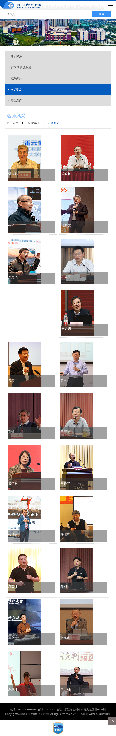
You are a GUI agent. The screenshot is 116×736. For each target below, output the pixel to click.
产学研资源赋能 (21, 67)
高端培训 (33, 123)
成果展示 (17, 78)
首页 (15, 123)
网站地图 (104, 714)
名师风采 (17, 89)
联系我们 (17, 100)
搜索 (101, 14)
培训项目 (17, 56)
